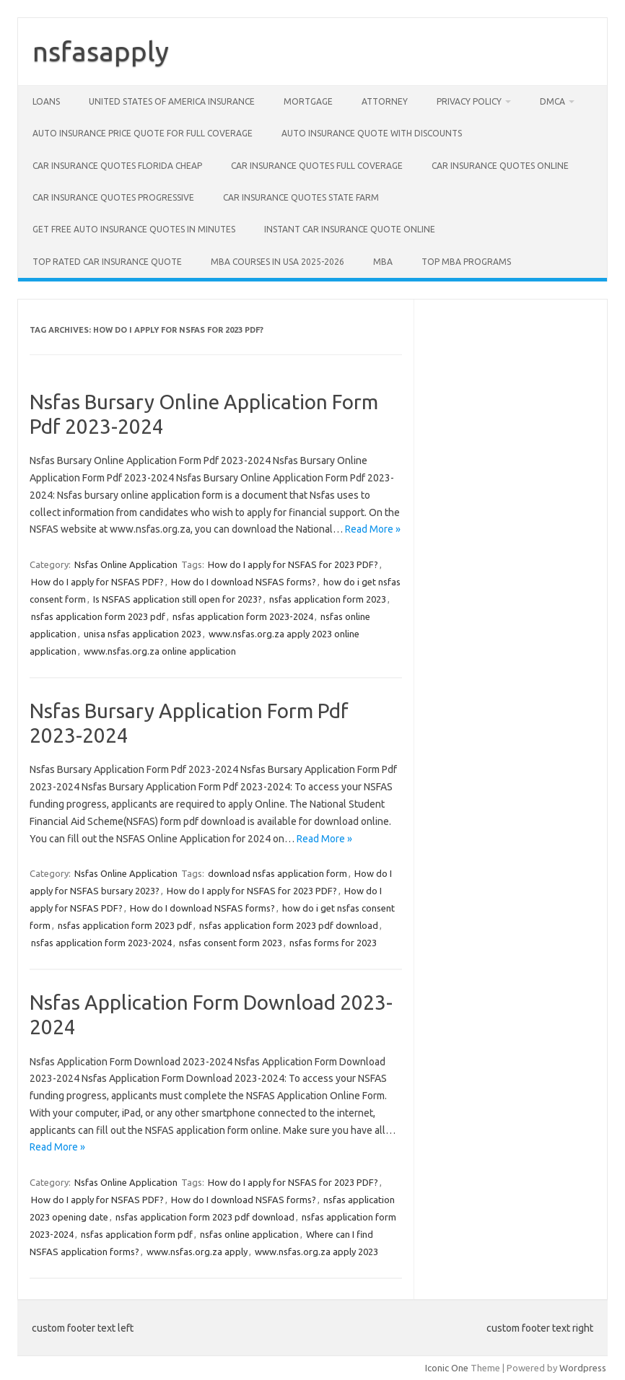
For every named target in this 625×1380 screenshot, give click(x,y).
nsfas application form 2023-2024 (242, 616)
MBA (383, 261)
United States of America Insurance (172, 101)
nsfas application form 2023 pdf (98, 616)
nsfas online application (249, 1234)
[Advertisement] (511, 389)
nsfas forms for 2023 (333, 943)
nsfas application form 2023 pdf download (288, 925)
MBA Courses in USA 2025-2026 (277, 261)
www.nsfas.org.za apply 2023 (316, 1251)
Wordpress (582, 1368)
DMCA (552, 101)
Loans (46, 101)
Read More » (373, 529)
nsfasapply (100, 51)
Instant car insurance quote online (349, 229)
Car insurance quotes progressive (113, 197)
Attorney (385, 101)
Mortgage (308, 101)
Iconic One (446, 1368)
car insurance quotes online (500, 165)
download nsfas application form (277, 873)
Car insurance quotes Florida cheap (117, 165)
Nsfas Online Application (126, 564)
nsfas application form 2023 (327, 599)
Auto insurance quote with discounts (371, 133)
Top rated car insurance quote (107, 261)
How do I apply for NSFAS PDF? (97, 582)
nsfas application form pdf (137, 1234)
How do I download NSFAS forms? (243, 582)
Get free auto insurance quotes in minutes (133, 229)
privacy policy (469, 101)
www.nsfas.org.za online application (160, 651)
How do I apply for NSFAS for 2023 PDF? (293, 564)
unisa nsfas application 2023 (142, 634)
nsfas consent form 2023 (230, 943)
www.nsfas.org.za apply (197, 1251)
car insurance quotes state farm (301, 197)
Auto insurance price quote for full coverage (142, 133)
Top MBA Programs (466, 261)
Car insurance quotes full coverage (317, 165)
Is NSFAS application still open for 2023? (177, 599)
